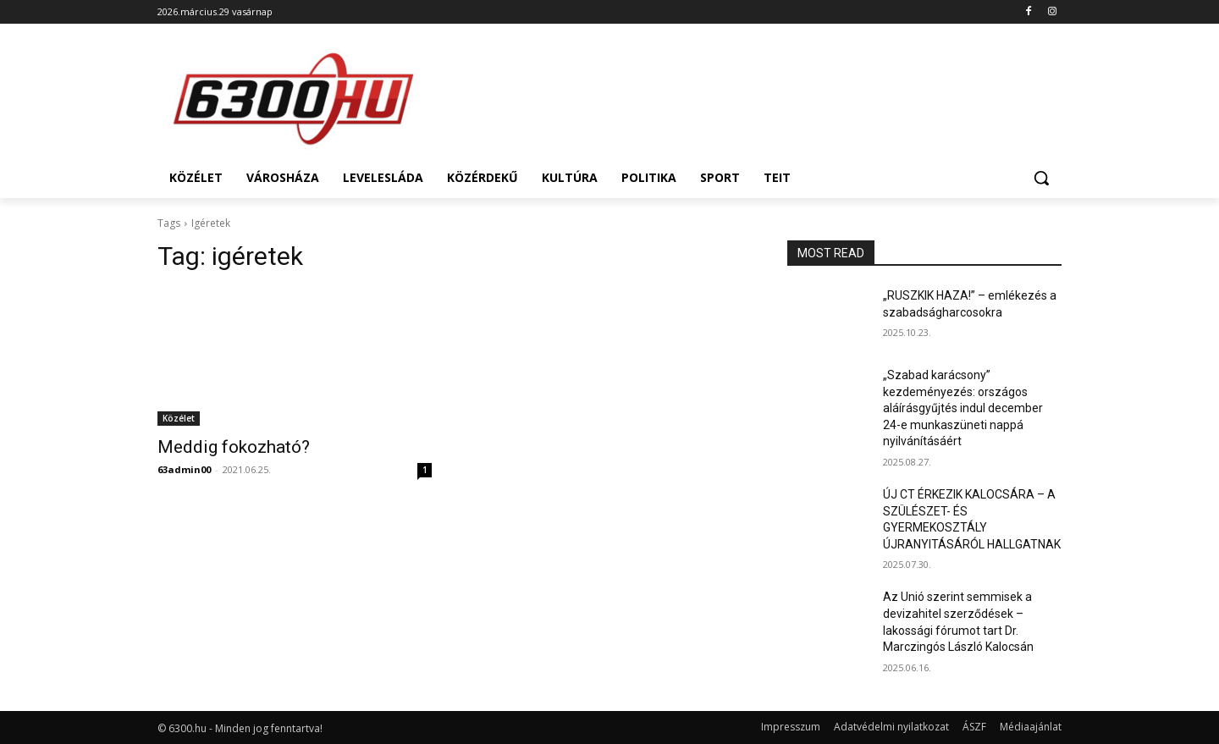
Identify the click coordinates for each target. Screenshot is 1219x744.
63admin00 (184, 469)
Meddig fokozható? (233, 447)
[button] (1041, 177)
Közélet (179, 418)
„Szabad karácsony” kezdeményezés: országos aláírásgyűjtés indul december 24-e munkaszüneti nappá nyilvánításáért (963, 408)
